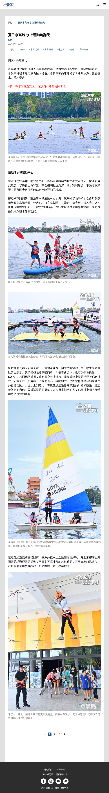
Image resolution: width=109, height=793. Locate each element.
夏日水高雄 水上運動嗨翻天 (31, 22)
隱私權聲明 (61, 774)
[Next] (64, 734)
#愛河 (13, 49)
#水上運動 (48, 49)
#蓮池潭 (61, 49)
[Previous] (45, 734)
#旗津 (22, 49)
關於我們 (48, 769)
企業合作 (61, 769)
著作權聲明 (47, 774)
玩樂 (10, 40)
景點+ (11, 22)
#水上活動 (34, 49)
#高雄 (71, 49)
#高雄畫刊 (83, 49)
